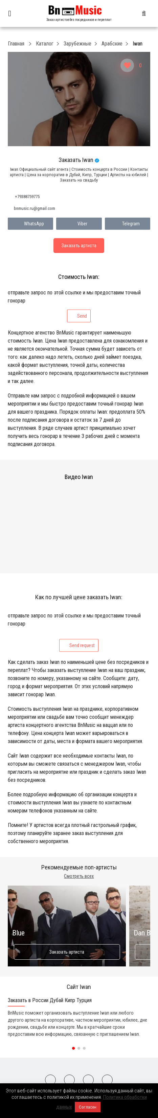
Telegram (127, 223)
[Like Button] (127, 65)
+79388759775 (27, 196)
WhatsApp (30, 223)
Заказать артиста (66, 952)
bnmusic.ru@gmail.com (34, 208)
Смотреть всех (79, 876)
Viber (78, 223)
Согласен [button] (87, 1107)
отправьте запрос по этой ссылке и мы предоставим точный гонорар (74, 305)
